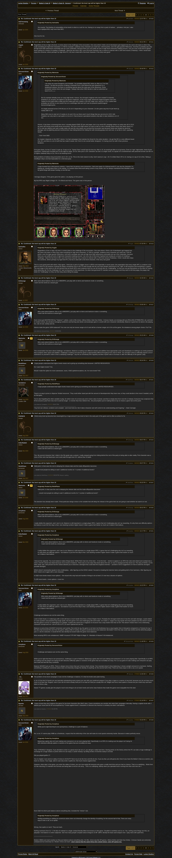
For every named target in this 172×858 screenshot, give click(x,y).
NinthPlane (129, 379)
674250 (152, 507)
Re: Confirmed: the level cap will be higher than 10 (38, 18)
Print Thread (22, 14)
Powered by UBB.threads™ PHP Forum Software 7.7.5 (86, 857)
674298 (152, 720)
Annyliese (129, 531)
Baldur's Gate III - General (62, 3)
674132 (152, 68)
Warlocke (130, 42)
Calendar (83, 6)
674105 (152, 18)
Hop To (57, 847)
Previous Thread (52, 10)
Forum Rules (22, 854)
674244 (152, 463)
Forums (33, 3)
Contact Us (129, 854)
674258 (152, 674)
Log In (150, 3)
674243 (152, 439)
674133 (152, 243)
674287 (152, 700)
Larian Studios (23, 3)
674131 (152, 42)
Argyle (130, 243)
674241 (152, 379)
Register (142, 3)
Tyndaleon (129, 463)
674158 (152, 335)
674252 (152, 585)
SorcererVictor (128, 641)
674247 (152, 482)
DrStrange (129, 304)
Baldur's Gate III (44, 3)
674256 (152, 641)
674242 (152, 413)
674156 (152, 278)
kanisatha (129, 18)
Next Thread (120, 10)
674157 (152, 304)
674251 (152, 531)
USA (25, 401)
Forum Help (138, 854)
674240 (152, 360)
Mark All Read (33, 854)
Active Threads (94, 6)
